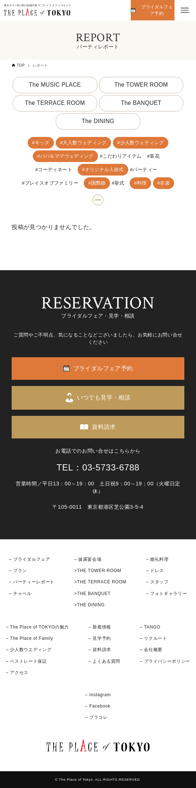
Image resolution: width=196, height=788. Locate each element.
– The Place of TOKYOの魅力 (37, 627)
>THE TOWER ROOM (97, 570)
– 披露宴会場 (88, 559)
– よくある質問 (104, 661)
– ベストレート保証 (26, 661)
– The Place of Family (29, 638)
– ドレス (155, 570)
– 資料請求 (100, 649)
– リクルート (153, 638)
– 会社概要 (151, 649)
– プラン (18, 570)
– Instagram (98, 694)
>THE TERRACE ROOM (100, 581)
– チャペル (20, 593)
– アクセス (17, 672)
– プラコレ (96, 717)
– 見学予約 (100, 638)
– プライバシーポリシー (165, 661)
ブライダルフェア (31, 559)
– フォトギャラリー (166, 593)
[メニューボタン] (184, 10)
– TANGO (150, 627)
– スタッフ (157, 581)
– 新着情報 (100, 627)
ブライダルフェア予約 (157, 10)
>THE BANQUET (92, 593)
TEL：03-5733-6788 (98, 467)
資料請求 (104, 427)
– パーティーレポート (32, 581)
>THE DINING (89, 604)
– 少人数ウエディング (28, 649)
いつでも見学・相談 (104, 397)
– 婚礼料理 (157, 559)
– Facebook (97, 706)
